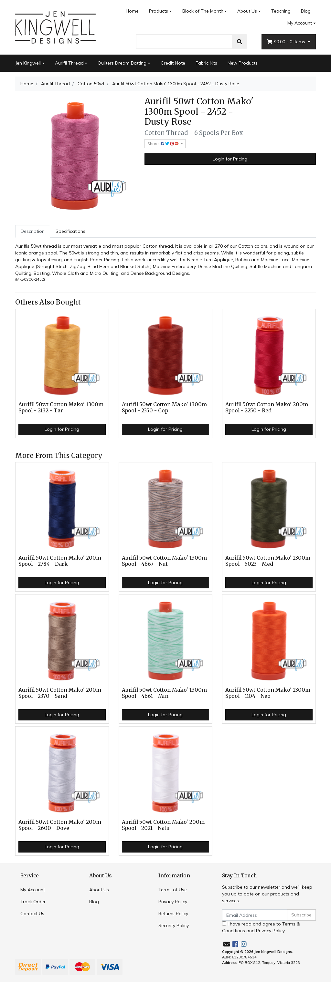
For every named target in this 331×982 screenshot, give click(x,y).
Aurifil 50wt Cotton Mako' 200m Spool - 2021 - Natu (163, 825)
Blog (306, 11)
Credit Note (173, 63)
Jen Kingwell (28, 63)
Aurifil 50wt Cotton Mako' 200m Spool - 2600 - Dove (59, 825)
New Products (243, 63)
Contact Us (32, 913)
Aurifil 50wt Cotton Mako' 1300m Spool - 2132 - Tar (60, 407)
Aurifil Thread (69, 63)
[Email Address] (254, 915)
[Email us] (226, 944)
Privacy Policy (172, 901)
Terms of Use (172, 890)
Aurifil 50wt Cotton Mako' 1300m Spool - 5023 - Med (267, 561)
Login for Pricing (230, 159)
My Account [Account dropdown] (299, 23)
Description (33, 231)
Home (132, 11)
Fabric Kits (206, 63)
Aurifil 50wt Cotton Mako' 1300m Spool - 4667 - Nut (164, 561)
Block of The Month (202, 11)
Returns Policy (173, 913)
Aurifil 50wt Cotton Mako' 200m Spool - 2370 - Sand (59, 693)
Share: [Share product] (163, 143)
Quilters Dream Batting (122, 63)
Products (158, 11)
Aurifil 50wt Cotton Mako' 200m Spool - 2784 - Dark (59, 561)
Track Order (33, 901)
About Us (247, 11)
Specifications (70, 231)
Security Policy (173, 925)
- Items (286, 41)
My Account (32, 890)
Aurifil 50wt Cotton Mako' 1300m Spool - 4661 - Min (164, 693)
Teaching (281, 11)
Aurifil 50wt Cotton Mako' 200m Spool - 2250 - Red (266, 407)
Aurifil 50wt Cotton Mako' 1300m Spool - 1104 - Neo (267, 693)
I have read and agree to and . (261, 927)
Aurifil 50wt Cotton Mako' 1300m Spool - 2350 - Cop (164, 407)
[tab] (32, 231)
